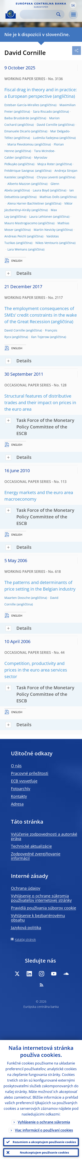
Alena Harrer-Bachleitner (25, 203)
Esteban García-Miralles (21, 105)
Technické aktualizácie (31, 846)
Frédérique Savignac (19, 170)
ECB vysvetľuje (24, 781)
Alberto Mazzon (18, 184)
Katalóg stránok (25, 939)
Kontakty (19, 796)
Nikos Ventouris (46, 243)
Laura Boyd (41, 190)
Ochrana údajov (25, 888)
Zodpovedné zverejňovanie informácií (35, 856)
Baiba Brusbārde (16, 118)
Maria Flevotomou (20, 144)
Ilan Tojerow (40, 337)
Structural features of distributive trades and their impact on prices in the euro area (40, 402)
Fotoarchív (20, 788)
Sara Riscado (42, 111)
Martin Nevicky (45, 230)
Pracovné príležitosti (29, 773)
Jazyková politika (26, 927)
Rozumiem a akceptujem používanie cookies (44, 1142)
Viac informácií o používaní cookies (44, 1130)
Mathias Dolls (49, 197)
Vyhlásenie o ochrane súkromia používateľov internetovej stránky (41, 898)
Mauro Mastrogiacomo (20, 223)
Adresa (17, 804)
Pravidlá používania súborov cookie (43, 907)
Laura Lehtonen (40, 216)
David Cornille (47, 125)
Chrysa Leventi (47, 177)
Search (58, 14)
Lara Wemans (17, 249)
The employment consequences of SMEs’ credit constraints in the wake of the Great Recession (40, 314)
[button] (73, 5)
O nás (16, 765)
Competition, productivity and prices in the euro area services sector (35, 669)
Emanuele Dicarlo (17, 131)
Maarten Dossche (17, 598)
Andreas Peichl (15, 236)
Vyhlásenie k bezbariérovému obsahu (38, 917)
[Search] (38, 14)
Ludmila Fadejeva (46, 138)
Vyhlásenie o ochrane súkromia (44, 1122)
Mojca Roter (46, 164)
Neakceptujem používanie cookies (44, 1152)
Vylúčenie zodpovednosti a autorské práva (44, 836)
